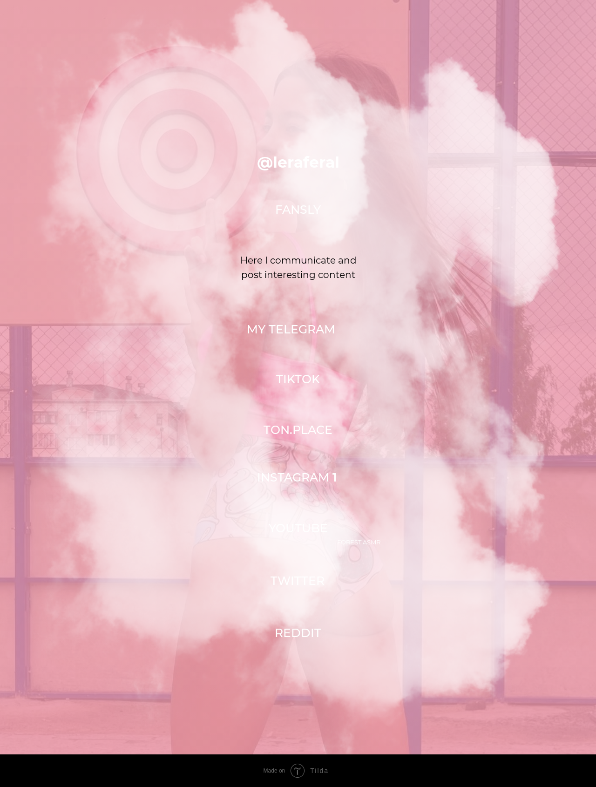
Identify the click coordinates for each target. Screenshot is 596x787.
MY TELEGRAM (291, 329)
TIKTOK (298, 379)
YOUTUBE (298, 528)
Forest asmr (358, 542)
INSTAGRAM (297, 477)
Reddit (298, 633)
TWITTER (298, 581)
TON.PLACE (298, 430)
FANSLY (298, 210)
